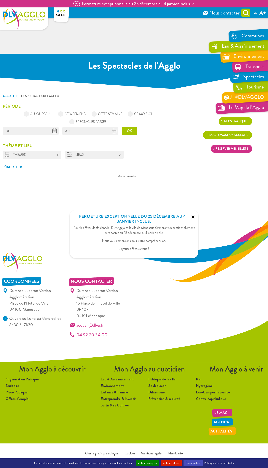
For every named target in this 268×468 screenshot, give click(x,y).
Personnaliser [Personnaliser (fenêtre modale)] (193, 463)
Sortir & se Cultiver (115, 405)
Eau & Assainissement (117, 379)
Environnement (112, 385)
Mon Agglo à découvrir (52, 369)
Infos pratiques (236, 121)
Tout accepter (147, 463)
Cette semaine (110, 114)
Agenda (221, 422)
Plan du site (175, 453)
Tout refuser (171, 463)
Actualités (221, 431)
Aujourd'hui (41, 114)
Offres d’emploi (17, 398)
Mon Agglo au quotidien (149, 369)
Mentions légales (152, 453)
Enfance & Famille (114, 392)
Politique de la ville (162, 379)
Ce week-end (75, 114)
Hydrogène (204, 385)
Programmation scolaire (228, 135)
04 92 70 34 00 (91, 335)
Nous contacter (224, 12)
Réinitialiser (12, 167)
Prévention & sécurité (164, 398)
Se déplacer (157, 385)
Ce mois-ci (143, 114)
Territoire (12, 385)
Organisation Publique (22, 379)
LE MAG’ (221, 412)
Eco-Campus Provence (213, 392)
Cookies (129, 453)
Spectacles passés (91, 121)
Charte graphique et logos (101, 453)
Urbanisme (156, 392)
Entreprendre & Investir (118, 398)
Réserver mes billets (232, 149)
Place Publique (17, 392)
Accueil (9, 96)
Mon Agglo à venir (236, 369)
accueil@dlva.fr (90, 325)
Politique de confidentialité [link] (219, 462)
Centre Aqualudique (211, 398)
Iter (199, 379)
